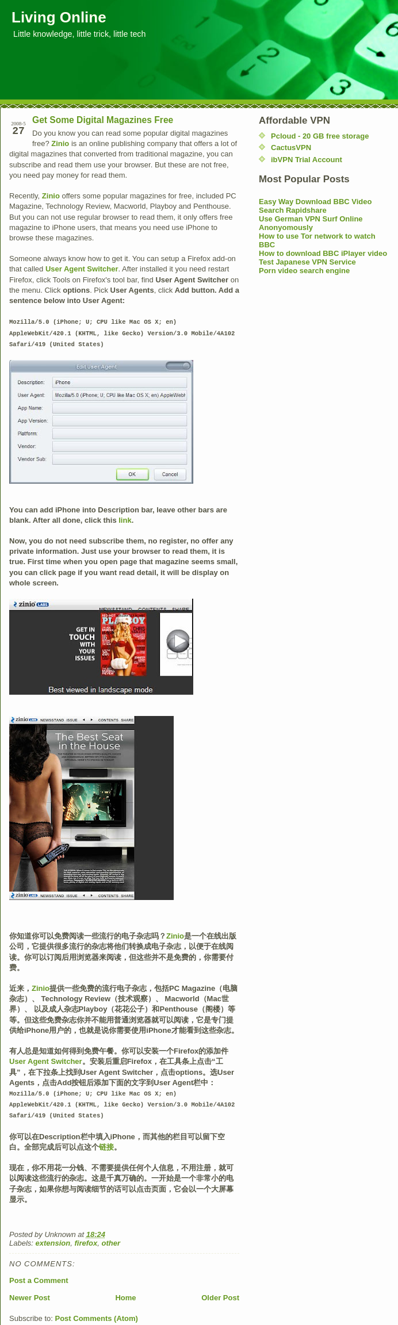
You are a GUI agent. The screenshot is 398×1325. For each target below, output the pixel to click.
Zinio (60, 143)
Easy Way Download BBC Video (315, 201)
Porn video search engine (304, 270)
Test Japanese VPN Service (307, 262)
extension (53, 1239)
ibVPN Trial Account (306, 159)
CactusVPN (291, 147)
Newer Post (29, 1294)
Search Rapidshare (293, 210)
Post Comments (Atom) (96, 1315)
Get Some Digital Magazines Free (102, 120)
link (124, 518)
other (110, 1239)
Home (125, 1294)
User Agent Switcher (81, 269)
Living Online (59, 17)
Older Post (220, 1294)
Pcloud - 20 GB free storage (320, 136)
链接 (106, 1143)
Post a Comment (38, 1277)
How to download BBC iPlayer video (323, 253)
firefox (85, 1239)
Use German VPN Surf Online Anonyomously (311, 223)
